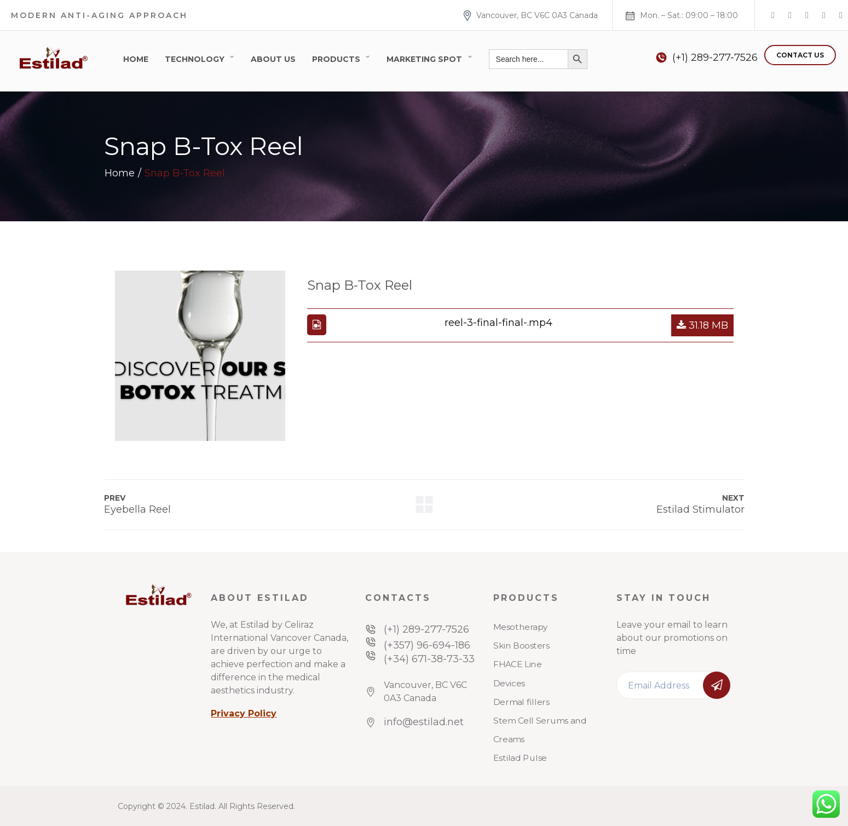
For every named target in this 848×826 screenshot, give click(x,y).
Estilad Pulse (520, 758)
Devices (509, 683)
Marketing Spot (424, 59)
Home (135, 59)
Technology (194, 59)
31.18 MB (702, 325)
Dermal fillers (521, 702)
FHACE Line (517, 664)
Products (336, 59)
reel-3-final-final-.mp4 (498, 323)
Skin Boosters (521, 646)
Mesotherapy (520, 627)
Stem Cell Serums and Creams (539, 730)
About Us (273, 59)
